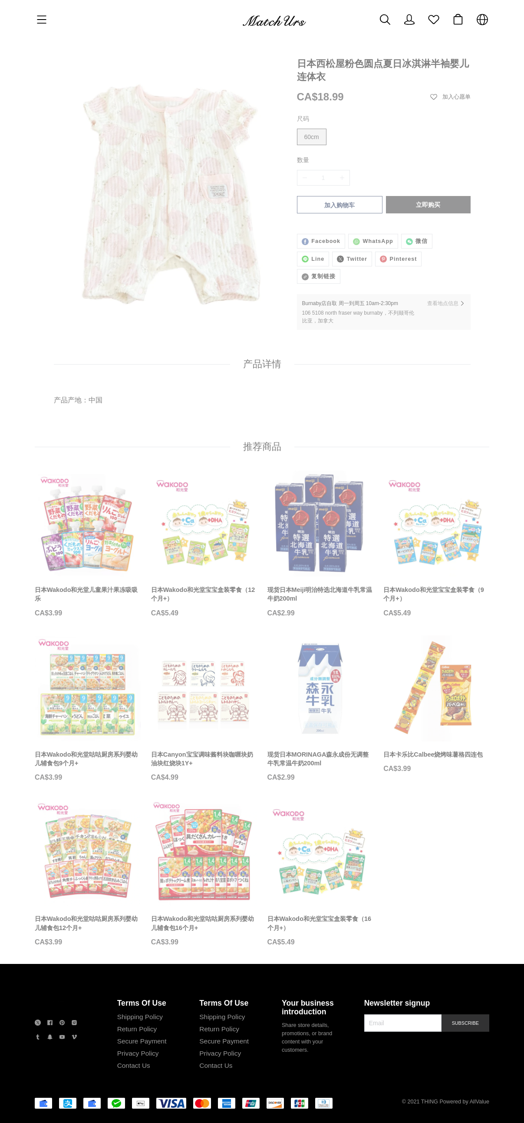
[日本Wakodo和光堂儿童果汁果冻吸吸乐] (88, 544)
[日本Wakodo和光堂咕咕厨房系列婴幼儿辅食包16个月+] (204, 873)
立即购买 (429, 204)
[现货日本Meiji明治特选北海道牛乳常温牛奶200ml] (320, 544)
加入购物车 (338, 205)
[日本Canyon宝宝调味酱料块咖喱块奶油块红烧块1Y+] (204, 709)
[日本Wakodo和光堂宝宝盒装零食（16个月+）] (320, 873)
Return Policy (136, 1029)
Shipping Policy (138, 1016)
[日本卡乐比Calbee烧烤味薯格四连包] (436, 704)
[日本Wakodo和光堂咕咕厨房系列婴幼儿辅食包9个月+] (88, 709)
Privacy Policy (137, 1053)
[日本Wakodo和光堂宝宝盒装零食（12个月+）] (204, 544)
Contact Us (132, 1065)
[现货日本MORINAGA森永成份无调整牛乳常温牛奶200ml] (320, 709)
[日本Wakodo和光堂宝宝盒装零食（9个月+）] (436, 544)
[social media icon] (38, 1023)
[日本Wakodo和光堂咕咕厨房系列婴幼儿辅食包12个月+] (88, 873)
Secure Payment (140, 1041)
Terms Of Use (140, 1003)
